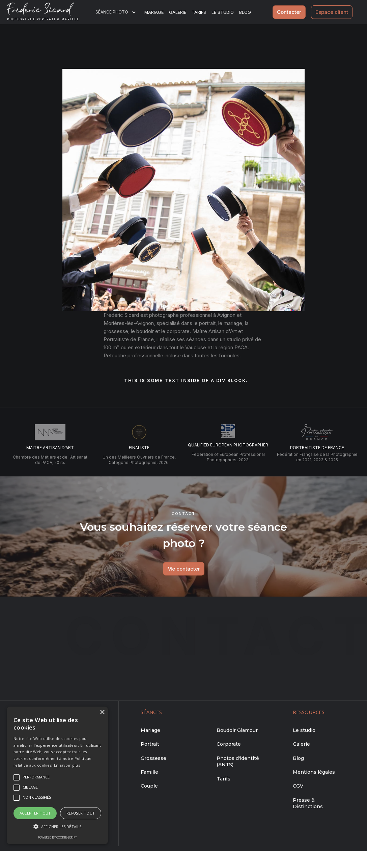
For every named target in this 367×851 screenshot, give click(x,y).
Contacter (289, 12)
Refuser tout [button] (80, 813)
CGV (298, 786)
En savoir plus (67, 765)
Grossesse (153, 758)
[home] (48, 12)
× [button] (102, 712)
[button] (119, 12)
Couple (149, 786)
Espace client (331, 12)
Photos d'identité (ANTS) (238, 761)
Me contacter (183, 575)
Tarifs (199, 12)
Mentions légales (314, 772)
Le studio (222, 12)
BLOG (245, 12)
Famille (149, 772)
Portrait (150, 744)
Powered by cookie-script (57, 837)
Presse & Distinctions (308, 803)
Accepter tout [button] (35, 813)
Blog (298, 758)
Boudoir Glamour (237, 730)
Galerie (177, 12)
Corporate (229, 744)
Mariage (154, 12)
